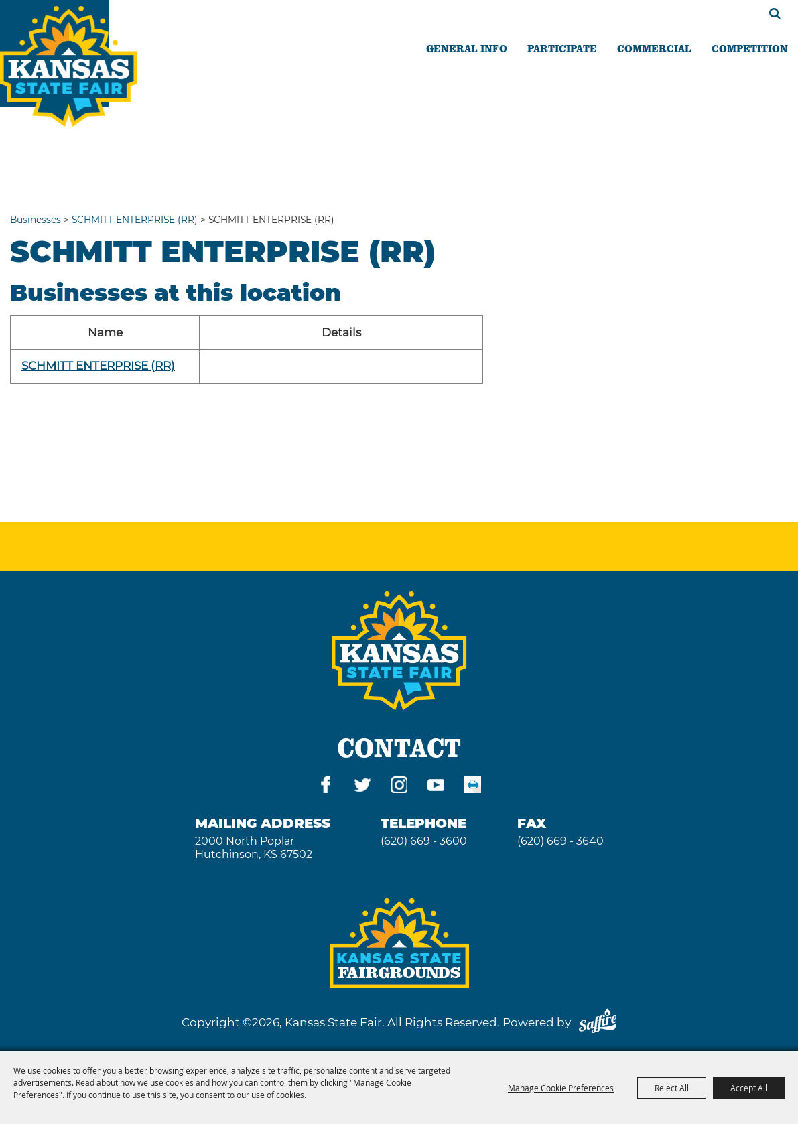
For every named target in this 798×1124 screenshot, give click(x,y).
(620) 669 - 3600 (424, 841)
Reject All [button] (672, 1087)
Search (775, 13)
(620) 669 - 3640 (560, 841)
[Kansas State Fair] (68, 66)
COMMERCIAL (654, 48)
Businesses (35, 219)
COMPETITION (750, 48)
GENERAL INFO (466, 48)
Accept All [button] (748, 1087)
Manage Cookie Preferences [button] (561, 1087)
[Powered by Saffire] (597, 1022)
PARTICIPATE (562, 48)
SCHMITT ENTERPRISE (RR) (135, 219)
